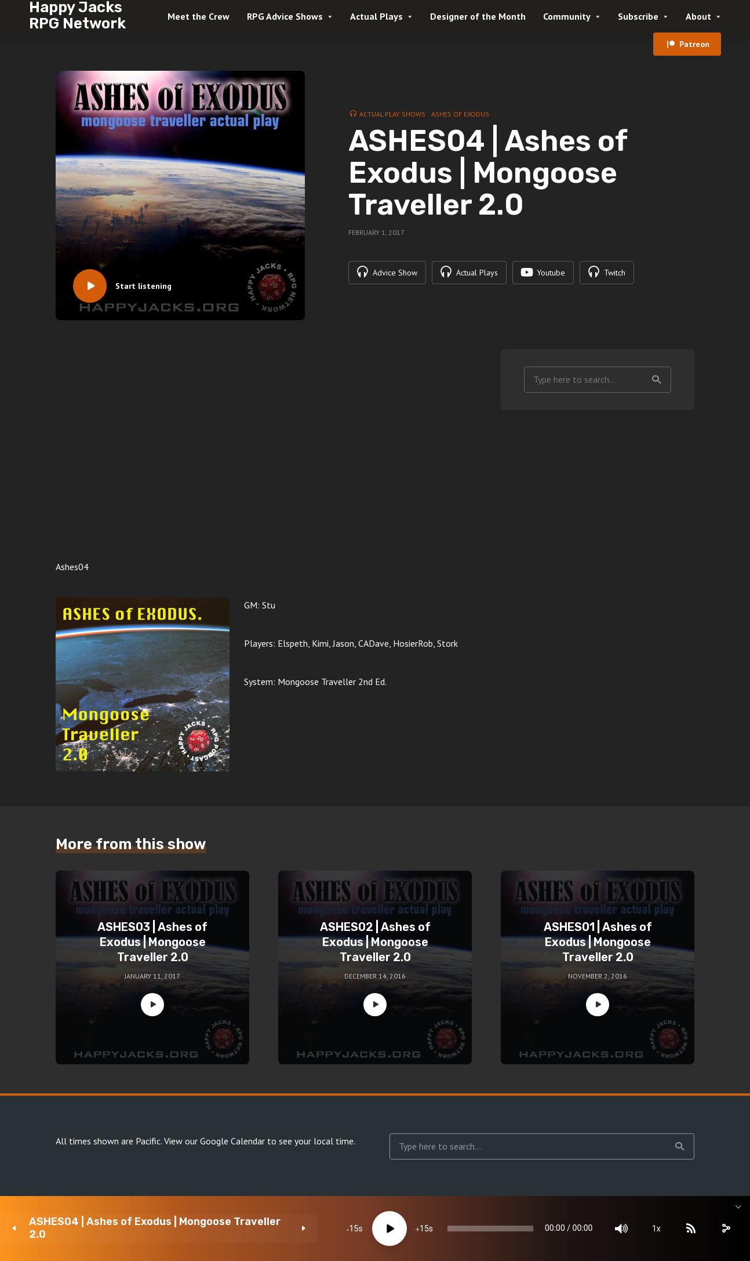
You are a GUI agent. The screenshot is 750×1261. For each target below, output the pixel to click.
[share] (686, 1228)
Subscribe (638, 16)
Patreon (694, 44)
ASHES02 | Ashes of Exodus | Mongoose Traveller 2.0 (375, 942)
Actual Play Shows (392, 114)
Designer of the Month (478, 16)
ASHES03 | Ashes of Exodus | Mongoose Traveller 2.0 (152, 942)
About (698, 16)
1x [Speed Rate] (617, 1228)
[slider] (431, 1228)
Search (657, 380)
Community (567, 16)
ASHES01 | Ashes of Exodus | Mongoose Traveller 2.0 (598, 942)
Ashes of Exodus (460, 114)
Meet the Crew (199, 16)
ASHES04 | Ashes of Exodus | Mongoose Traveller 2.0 (103, 1228)
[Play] (310, 1228)
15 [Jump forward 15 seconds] (345, 1228)
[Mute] (582, 1228)
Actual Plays (376, 16)
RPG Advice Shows (285, 16)
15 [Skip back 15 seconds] (275, 1228)
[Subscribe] (651, 1228)
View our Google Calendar (214, 1141)
